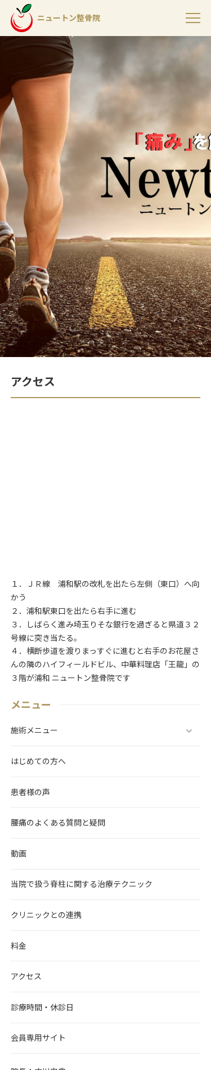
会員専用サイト (38, 1037)
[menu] (193, 18)
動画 (18, 853)
